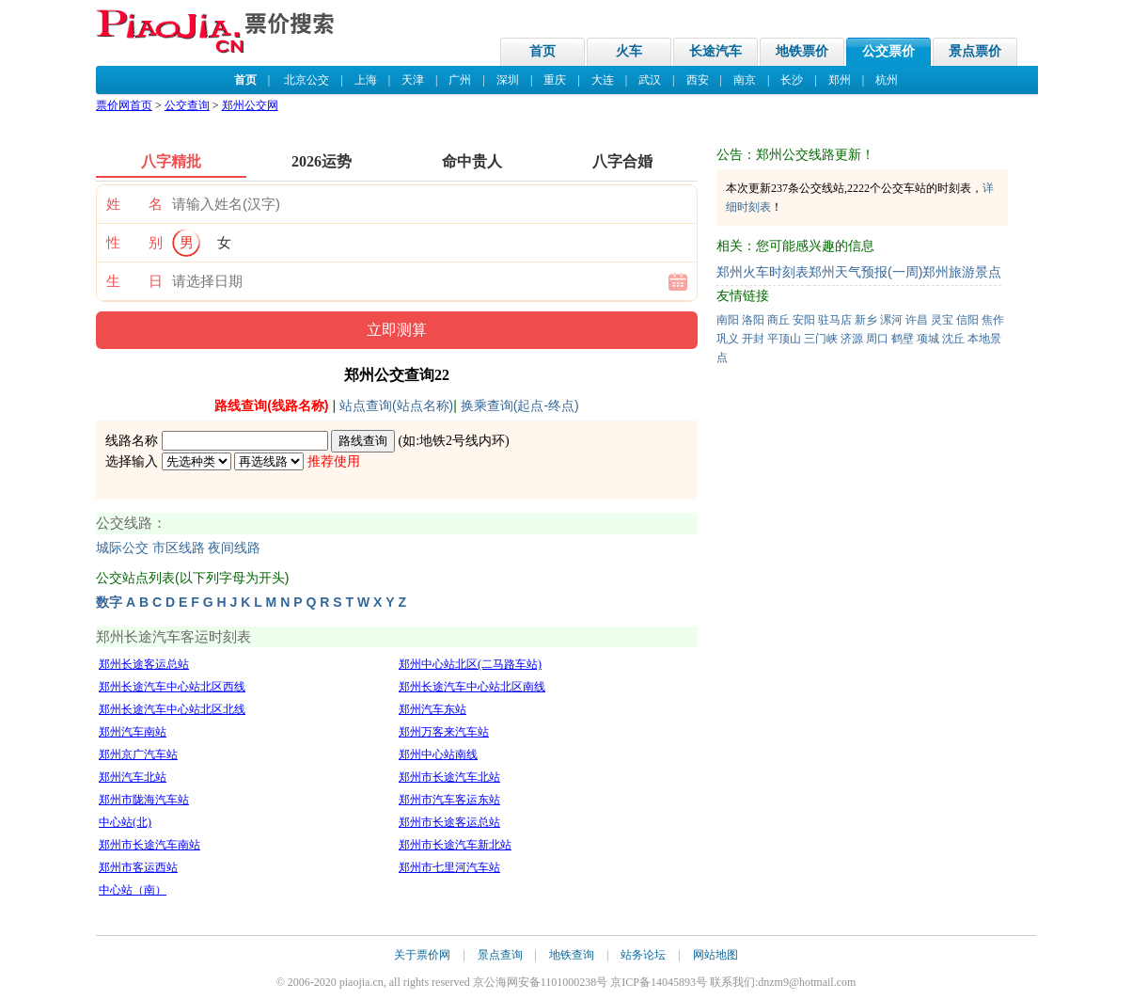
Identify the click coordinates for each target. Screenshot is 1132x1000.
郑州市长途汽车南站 (149, 844)
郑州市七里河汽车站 (449, 867)
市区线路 (178, 548)
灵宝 (942, 319)
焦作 (993, 319)
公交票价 (888, 51)
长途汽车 (715, 51)
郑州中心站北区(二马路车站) (470, 664)
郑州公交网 (250, 105)
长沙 (791, 80)
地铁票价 (802, 51)
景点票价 (975, 51)
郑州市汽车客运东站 (449, 799)
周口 (877, 338)
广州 (459, 80)
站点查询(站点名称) (396, 405)
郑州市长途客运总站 (449, 822)
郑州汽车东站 (432, 709)
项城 (928, 338)
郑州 (839, 80)
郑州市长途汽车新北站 (455, 844)
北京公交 (306, 80)
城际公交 (122, 548)
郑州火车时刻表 (762, 271)
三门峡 (821, 338)
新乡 (866, 319)
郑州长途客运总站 (144, 664)
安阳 (804, 319)
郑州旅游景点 (961, 271)
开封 (753, 338)
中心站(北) (125, 822)
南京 (744, 80)
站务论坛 (643, 954)
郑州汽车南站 (132, 731)
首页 (542, 51)
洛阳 (753, 319)
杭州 (886, 80)
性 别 (134, 242)
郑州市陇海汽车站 (144, 799)
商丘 (778, 319)
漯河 (891, 319)
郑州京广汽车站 (138, 754)
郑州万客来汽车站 (444, 731)
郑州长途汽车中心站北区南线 (472, 686)
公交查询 (187, 105)
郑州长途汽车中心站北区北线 (172, 709)
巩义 (727, 338)
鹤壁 (902, 338)
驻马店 (835, 319)
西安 (697, 80)
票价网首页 (124, 105)
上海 (365, 80)
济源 (852, 338)
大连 (602, 80)
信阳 (967, 319)
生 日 (134, 281)
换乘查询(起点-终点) (520, 405)
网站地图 (715, 954)
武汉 (649, 80)
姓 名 (134, 204)
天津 (412, 80)
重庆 (554, 80)
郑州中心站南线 (438, 754)
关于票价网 (422, 954)
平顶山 (784, 338)
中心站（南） (132, 890)
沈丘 (953, 338)
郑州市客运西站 (138, 867)
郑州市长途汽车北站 (449, 777)
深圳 (507, 80)
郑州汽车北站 (132, 777)
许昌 (916, 319)
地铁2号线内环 (462, 441)
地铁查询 (571, 954)
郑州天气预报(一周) (865, 271)
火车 (629, 51)
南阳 (727, 319)
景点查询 (500, 954)
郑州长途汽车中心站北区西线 (172, 686)
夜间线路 (234, 548)
